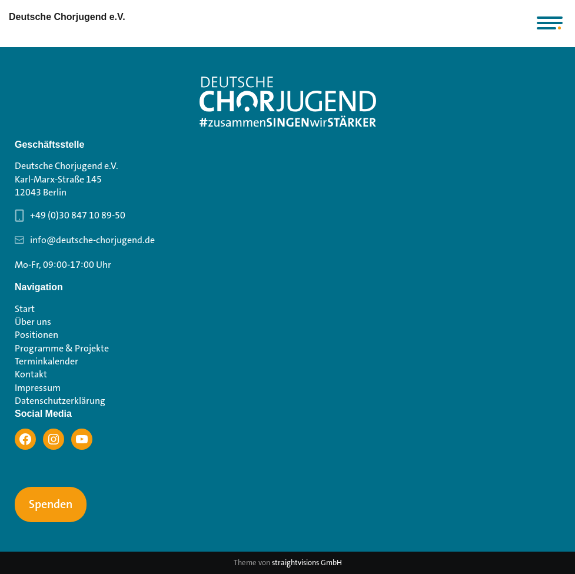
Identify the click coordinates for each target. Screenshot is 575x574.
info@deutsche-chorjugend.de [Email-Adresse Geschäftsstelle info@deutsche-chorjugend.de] (92, 240)
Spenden (50, 504)
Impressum (38, 387)
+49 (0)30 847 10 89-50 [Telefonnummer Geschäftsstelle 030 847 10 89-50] (77, 215)
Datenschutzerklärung (60, 400)
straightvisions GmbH (307, 563)
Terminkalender (46, 361)
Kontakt (31, 374)
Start (25, 309)
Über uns (33, 322)
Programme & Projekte (62, 348)
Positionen (36, 335)
